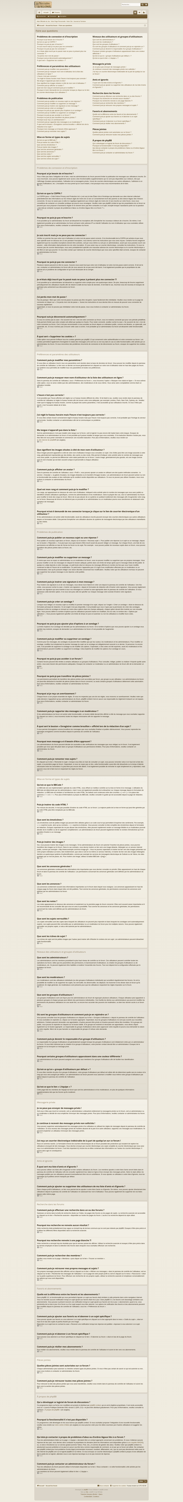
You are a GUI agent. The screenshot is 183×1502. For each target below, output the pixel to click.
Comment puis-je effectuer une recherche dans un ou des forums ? (117, 96)
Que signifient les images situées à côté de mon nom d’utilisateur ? (61, 83)
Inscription (63, 16)
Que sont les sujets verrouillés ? (48, 156)
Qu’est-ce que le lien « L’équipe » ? (105, 58)
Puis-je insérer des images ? (47, 147)
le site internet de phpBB (46, 440)
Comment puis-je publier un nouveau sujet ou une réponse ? (59, 101)
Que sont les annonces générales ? (50, 149)
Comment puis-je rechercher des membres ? (109, 103)
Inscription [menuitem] (144, 13)
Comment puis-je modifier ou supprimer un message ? (57, 104)
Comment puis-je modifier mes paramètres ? (53, 69)
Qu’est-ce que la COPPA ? (46, 42)
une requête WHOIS (135, 1442)
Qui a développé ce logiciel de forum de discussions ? (112, 143)
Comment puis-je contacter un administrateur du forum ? (113, 153)
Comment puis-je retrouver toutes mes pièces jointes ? (113, 135)
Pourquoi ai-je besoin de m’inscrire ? (50, 40)
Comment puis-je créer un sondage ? (50, 108)
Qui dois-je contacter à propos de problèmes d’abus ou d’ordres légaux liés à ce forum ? (118, 149)
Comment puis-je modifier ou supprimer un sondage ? (56, 113)
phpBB (86, 1489)
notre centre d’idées (62, 1425)
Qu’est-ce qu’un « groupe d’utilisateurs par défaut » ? (112, 56)
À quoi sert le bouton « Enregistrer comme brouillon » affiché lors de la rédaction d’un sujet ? (62, 125)
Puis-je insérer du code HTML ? (48, 142)
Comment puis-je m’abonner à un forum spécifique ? (112, 121)
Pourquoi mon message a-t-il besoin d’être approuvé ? (57, 129)
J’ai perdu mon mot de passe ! (48, 56)
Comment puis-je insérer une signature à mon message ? (58, 106)
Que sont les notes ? (44, 154)
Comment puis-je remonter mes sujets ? (51, 131)
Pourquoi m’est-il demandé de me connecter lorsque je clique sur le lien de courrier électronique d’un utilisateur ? (63, 91)
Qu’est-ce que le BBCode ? (47, 140)
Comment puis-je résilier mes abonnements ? (109, 123)
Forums (57, 12)
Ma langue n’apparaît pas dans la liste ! (51, 81)
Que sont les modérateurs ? (103, 42)
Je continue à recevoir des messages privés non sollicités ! (114, 69)
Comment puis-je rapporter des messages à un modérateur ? (59, 122)
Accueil (45, 12)
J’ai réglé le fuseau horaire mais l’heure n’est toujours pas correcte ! (61, 78)
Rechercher (42, 16)
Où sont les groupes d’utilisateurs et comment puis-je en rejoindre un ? (118, 46)
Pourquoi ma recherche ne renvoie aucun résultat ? (111, 98)
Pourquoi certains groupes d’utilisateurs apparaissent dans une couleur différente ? (119, 52)
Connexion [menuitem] (140, 13)
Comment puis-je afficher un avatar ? (50, 85)
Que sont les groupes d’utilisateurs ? (106, 44)
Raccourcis (39, 13)
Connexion (53, 16)
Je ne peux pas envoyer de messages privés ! (109, 67)
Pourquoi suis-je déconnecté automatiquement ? (54, 58)
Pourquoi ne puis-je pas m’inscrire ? (50, 44)
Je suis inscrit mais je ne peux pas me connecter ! (55, 46)
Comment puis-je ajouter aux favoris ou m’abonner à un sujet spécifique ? (115, 118)
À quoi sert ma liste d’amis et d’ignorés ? (107, 83)
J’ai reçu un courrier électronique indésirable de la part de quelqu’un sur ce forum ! (119, 73)
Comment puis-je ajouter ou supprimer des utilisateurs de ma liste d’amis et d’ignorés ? (119, 86)
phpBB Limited (95, 1405)
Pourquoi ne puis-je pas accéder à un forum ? (53, 115)
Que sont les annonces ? (46, 152)
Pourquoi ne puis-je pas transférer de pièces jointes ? (56, 117)
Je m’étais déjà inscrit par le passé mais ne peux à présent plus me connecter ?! (61, 52)
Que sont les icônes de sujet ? (48, 159)
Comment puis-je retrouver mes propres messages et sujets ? (115, 105)
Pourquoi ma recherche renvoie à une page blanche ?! (113, 101)
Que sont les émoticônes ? (47, 145)
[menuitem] (135, 12)
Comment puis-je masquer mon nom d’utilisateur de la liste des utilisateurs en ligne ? (60, 73)
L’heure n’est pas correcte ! (47, 76)
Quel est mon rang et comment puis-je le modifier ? (55, 88)
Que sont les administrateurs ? (104, 40)
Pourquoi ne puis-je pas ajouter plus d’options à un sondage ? (59, 110)
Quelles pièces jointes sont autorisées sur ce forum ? (112, 132)
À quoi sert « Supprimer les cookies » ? (51, 60)
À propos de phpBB (52, 1410)
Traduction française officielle (89, 1494)
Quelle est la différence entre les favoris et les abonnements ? (115, 114)
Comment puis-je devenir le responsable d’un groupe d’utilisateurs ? (117, 49)
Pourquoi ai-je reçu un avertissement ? (51, 120)
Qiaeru (100, 1494)
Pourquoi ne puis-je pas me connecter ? (51, 49)
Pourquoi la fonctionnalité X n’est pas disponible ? (111, 146)
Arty (87, 1492)
